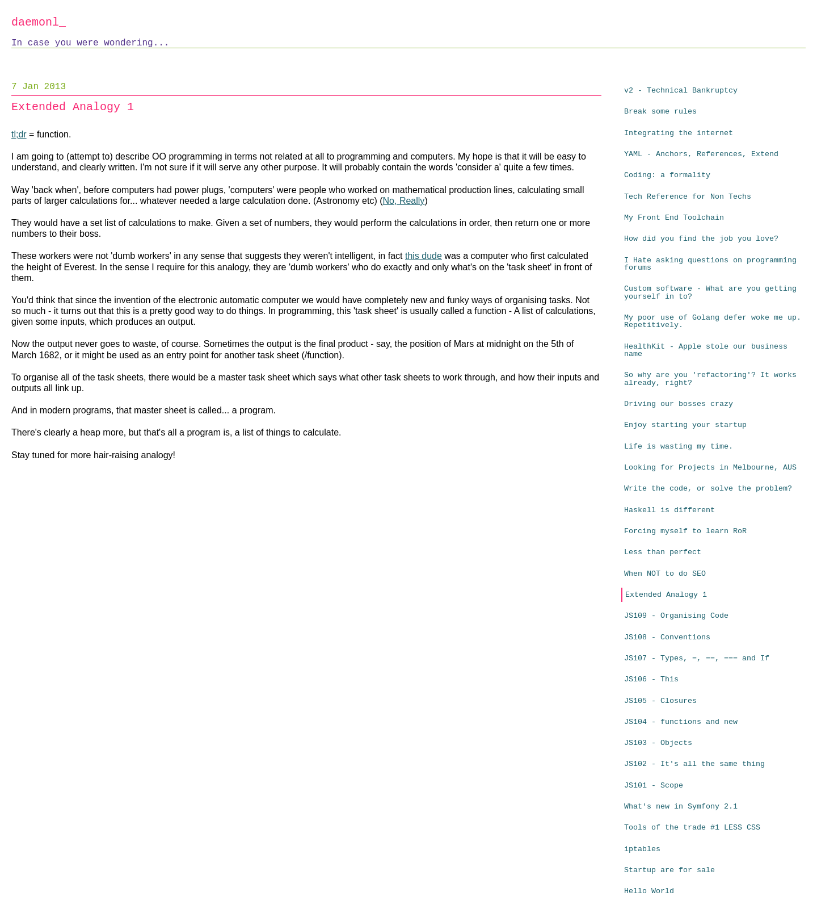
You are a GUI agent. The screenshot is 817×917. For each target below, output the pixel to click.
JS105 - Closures (660, 701)
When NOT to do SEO (665, 574)
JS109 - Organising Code (676, 616)
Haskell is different (669, 510)
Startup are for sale (669, 870)
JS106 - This (651, 679)
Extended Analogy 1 (666, 595)
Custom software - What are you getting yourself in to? (710, 292)
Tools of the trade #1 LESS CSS (692, 827)
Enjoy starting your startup (685, 425)
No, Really (404, 201)
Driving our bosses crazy (678, 404)
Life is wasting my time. (678, 446)
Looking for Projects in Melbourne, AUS (710, 467)
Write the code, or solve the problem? (708, 488)
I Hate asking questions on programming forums (710, 264)
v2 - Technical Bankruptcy (681, 90)
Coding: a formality (667, 175)
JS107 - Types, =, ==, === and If (696, 658)
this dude (423, 256)
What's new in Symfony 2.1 (681, 806)
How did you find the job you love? (701, 239)
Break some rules (660, 111)
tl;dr (19, 134)
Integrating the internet (678, 133)
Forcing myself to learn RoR (685, 531)
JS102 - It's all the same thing (694, 764)
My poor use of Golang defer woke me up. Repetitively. (712, 321)
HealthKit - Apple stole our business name (705, 350)
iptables (642, 849)
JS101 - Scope (653, 785)
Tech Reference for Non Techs (687, 196)
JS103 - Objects (658, 743)
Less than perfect (662, 552)
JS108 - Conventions (667, 637)
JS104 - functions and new (681, 722)
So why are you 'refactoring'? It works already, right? (710, 379)
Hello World (649, 891)
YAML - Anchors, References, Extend (701, 154)
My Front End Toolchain (674, 217)
